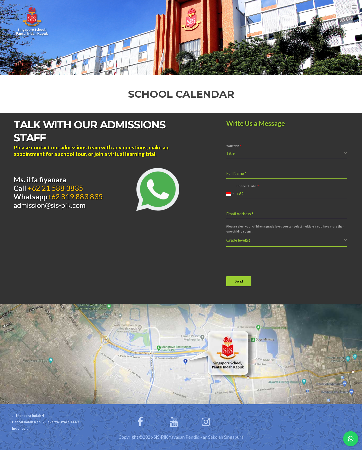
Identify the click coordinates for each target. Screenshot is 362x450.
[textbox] (285, 153)
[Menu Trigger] (348, 6)
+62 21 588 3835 (54, 188)
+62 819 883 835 (75, 196)
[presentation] (264, 261)
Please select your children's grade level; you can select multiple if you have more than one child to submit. (285, 228)
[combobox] (286, 153)
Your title (233, 146)
